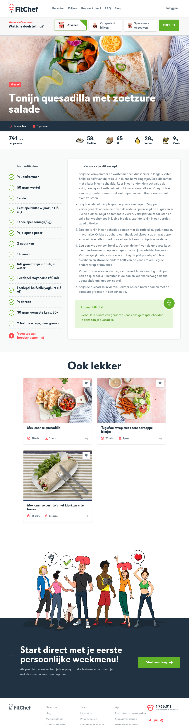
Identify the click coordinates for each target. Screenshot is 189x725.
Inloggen (172, 8)
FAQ (108, 8)
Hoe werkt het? (91, 8)
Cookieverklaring (126, 719)
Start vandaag (159, 662)
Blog (118, 8)
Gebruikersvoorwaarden (130, 713)
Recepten (58, 8)
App (117, 707)
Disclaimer (87, 713)
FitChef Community (23, 8)
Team (83, 707)
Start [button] (169, 25)
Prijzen (72, 8)
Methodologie (54, 719)
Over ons (51, 707)
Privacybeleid (88, 719)
